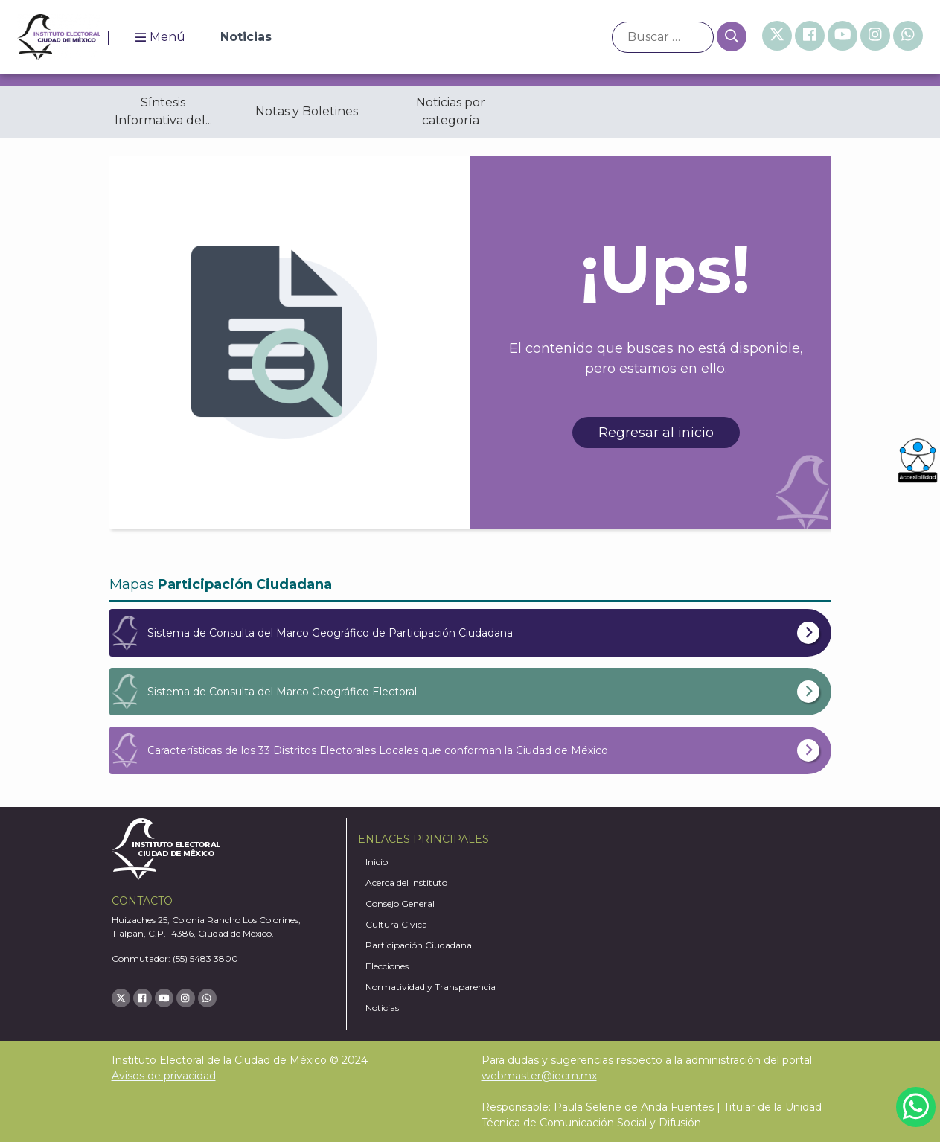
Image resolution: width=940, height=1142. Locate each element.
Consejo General (400, 903)
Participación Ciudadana (418, 945)
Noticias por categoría (450, 111)
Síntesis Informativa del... (163, 111)
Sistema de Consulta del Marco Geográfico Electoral (282, 691)
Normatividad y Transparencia (430, 986)
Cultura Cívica (396, 924)
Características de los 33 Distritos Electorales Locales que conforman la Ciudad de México (377, 750)
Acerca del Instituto (406, 882)
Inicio (376, 861)
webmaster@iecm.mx (539, 1075)
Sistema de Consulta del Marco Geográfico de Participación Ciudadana (330, 632)
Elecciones (387, 966)
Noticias (382, 1007)
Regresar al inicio (656, 432)
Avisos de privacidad (164, 1075)
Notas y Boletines (306, 111)
